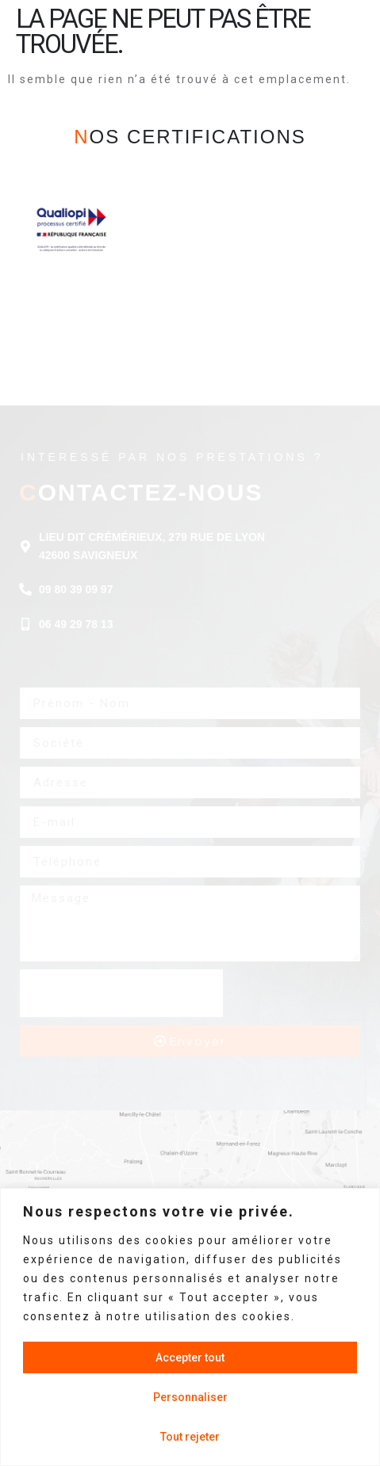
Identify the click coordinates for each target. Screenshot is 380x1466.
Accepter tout (190, 1357)
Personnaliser (190, 1397)
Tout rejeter (190, 1436)
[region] (190, 1327)
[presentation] (121, 993)
